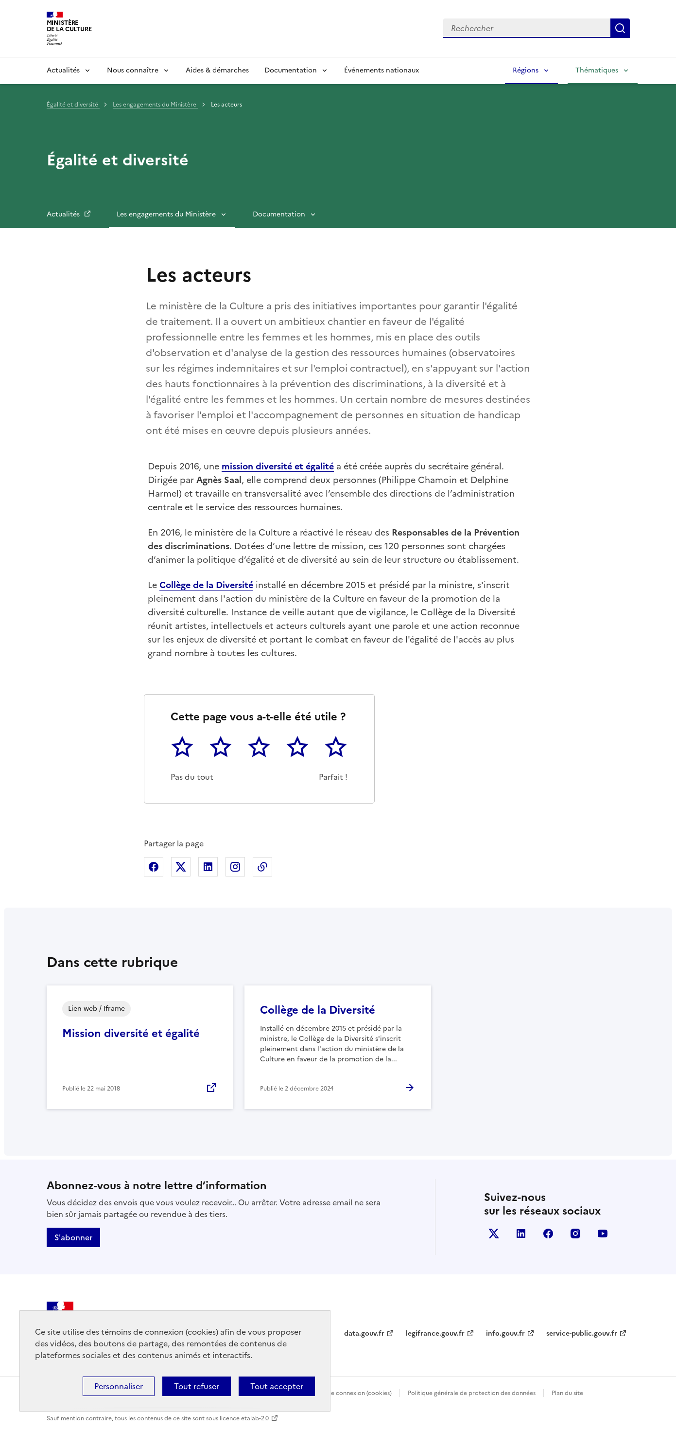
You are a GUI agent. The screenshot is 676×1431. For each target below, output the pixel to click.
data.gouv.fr (364, 1333)
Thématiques (596, 70)
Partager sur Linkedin (208, 866)
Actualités (63, 70)
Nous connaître (132, 70)
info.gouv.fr (505, 1333)
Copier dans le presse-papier (262, 866)
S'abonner (73, 1237)
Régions (525, 70)
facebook (548, 1233)
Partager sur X (181, 866)
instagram (575, 1233)
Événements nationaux (381, 70)
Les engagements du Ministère (155, 104)
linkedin (521, 1233)
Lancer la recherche (620, 28)
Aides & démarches (217, 70)
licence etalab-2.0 (244, 1418)
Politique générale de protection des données (472, 1393)
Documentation (290, 70)
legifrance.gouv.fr (435, 1333)
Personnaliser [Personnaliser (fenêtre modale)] (118, 1386)
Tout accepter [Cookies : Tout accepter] (276, 1386)
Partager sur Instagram (235, 866)
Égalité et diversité (73, 104)
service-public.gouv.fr (581, 1333)
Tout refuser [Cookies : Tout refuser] (196, 1386)
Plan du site (567, 1393)
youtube (602, 1233)
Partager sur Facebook (153, 866)
